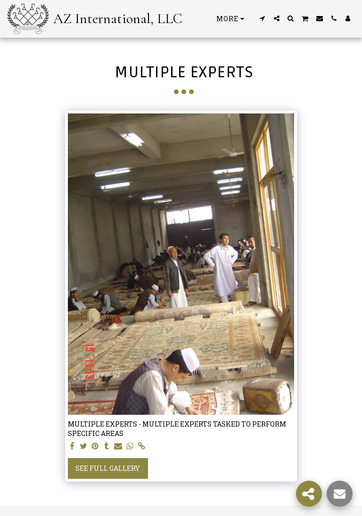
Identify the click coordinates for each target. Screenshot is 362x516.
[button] (262, 18)
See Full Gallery (107, 468)
